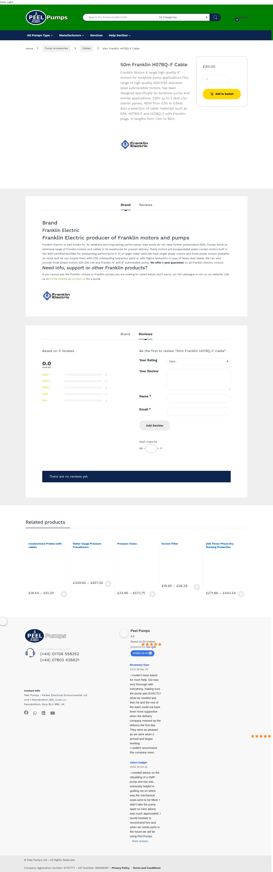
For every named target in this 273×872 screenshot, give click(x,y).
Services (96, 35)
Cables (86, 48)
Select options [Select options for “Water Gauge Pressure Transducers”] (108, 584)
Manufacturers (70, 35)
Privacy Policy (121, 867)
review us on (142, 653)
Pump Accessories (56, 48)
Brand (126, 205)
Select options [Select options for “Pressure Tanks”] (152, 594)
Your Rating (148, 360)
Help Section (118, 35)
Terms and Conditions (147, 867)
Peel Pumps (140, 631)
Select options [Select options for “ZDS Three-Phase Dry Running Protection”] (241, 594)
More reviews (140, 841)
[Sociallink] (26, 712)
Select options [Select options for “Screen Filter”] (197, 587)
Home (29, 48)
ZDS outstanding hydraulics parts (114, 258)
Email (145, 409)
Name (145, 396)
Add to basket (224, 93)
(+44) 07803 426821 (59, 659)
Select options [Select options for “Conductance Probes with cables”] (63, 594)
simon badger (138, 762)
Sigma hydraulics (157, 258)
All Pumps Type (38, 35)
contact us (79, 278)
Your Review (148, 371)
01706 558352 (58, 278)
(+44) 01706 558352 (59, 653)
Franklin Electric (52, 244)
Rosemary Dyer (139, 664)
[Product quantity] (216, 79)
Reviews (145, 205)
